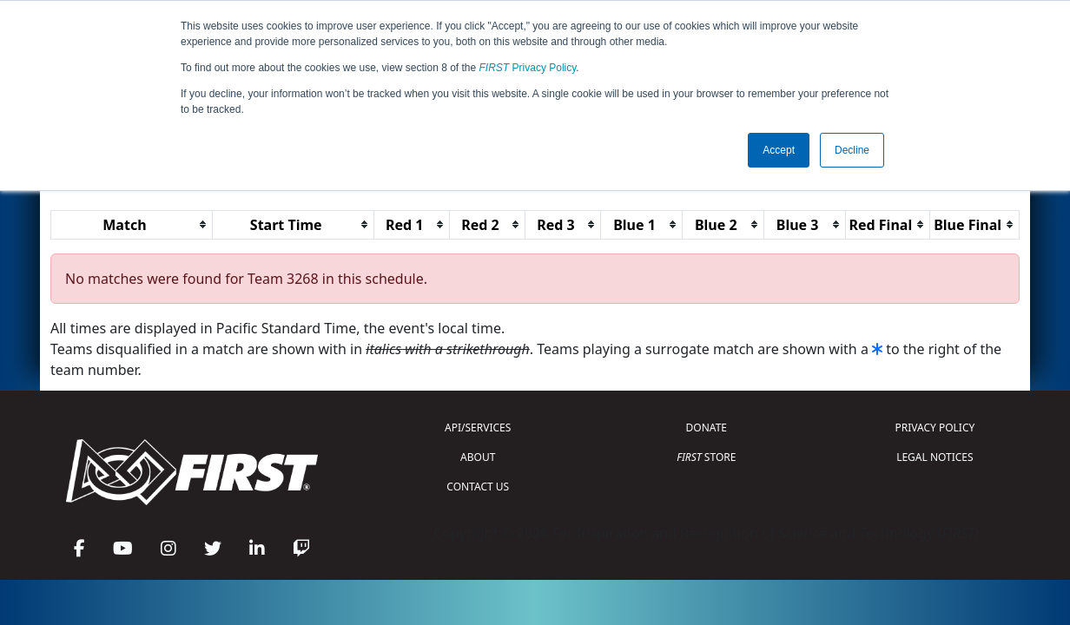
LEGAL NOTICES (935, 457)
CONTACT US (477, 486)
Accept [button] (779, 150)
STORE (706, 457)
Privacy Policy (528, 68)
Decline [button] (852, 150)
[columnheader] (132, 224)
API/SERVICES (478, 427)
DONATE (706, 427)
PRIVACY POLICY (934, 427)
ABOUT (477, 457)
